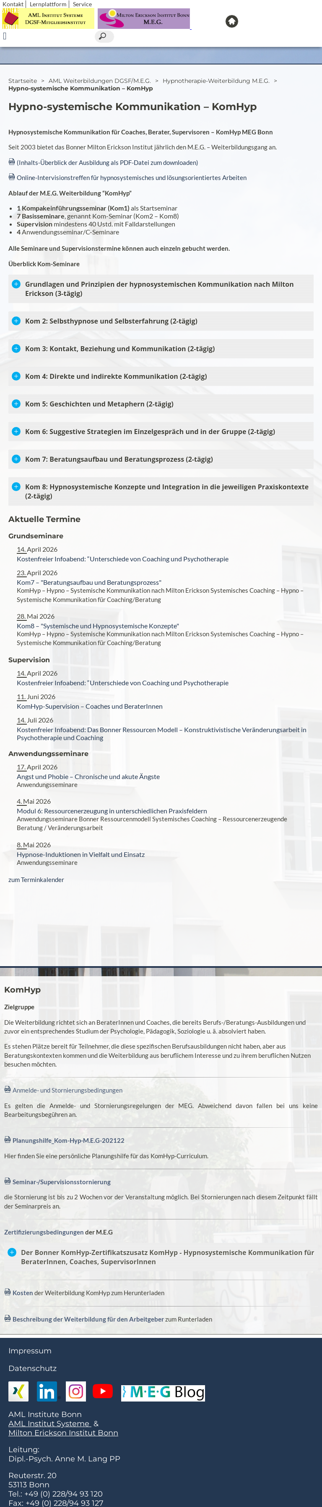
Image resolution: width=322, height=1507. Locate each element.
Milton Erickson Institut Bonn (63, 1433)
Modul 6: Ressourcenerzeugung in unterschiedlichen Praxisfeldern (112, 811)
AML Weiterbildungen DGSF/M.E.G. (100, 81)
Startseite (22, 81)
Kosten (23, 1292)
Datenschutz (32, 1368)
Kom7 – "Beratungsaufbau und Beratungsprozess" (89, 582)
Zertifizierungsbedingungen (44, 1232)
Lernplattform (48, 4)
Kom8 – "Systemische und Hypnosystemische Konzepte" (98, 626)
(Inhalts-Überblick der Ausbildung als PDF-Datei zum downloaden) (107, 162)
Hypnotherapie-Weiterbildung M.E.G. (216, 81)
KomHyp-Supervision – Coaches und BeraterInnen (90, 706)
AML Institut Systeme (49, 1423)
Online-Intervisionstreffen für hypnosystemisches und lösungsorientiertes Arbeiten (132, 177)
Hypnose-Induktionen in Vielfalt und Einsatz (81, 854)
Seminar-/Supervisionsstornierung (62, 1182)
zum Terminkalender (36, 879)
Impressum (30, 1350)
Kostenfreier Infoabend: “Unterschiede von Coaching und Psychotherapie (123, 559)
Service (82, 4)
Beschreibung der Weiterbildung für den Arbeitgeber (88, 1319)
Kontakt (13, 4)
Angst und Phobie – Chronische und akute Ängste (88, 776)
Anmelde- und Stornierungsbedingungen (67, 1090)
